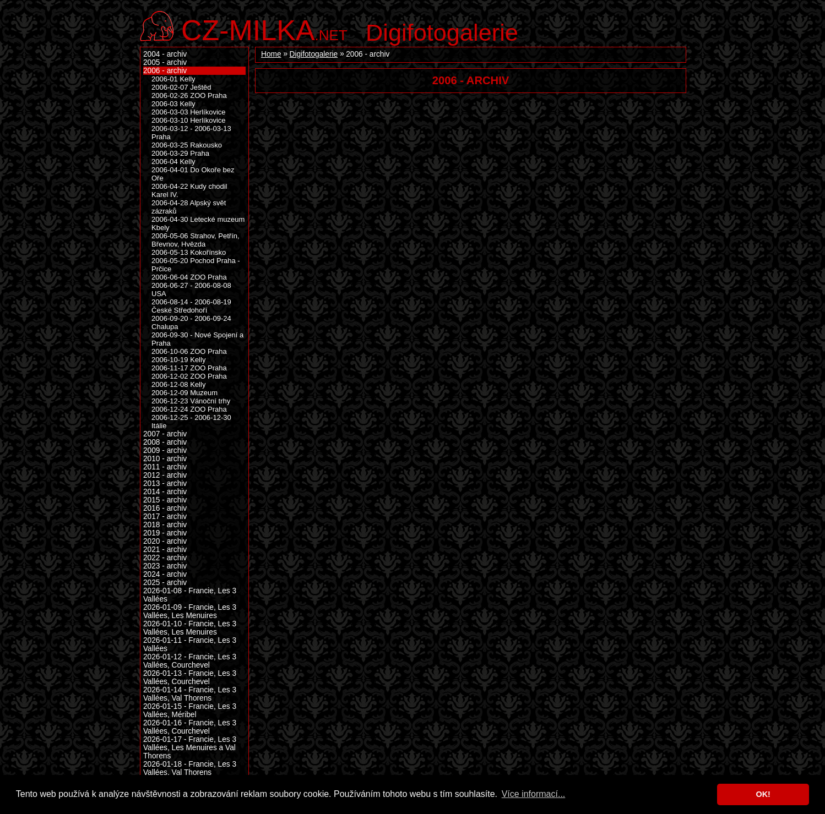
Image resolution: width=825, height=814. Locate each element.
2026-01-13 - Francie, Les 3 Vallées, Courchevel (189, 677)
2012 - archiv (165, 475)
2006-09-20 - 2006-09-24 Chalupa (191, 322)
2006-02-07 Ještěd (181, 87)
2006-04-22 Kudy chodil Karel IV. (189, 190)
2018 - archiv (165, 525)
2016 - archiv (165, 508)
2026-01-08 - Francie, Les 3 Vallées (189, 595)
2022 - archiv (165, 558)
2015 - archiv (165, 500)
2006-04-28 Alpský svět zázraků (188, 207)
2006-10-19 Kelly (178, 360)
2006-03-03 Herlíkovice (188, 112)
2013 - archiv (165, 483)
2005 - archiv (165, 62)
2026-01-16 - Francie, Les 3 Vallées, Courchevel (189, 727)
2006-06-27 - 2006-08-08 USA (191, 289)
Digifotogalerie (442, 32)
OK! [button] (763, 794)
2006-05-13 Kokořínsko (188, 252)
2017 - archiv (165, 516)
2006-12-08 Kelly (178, 384)
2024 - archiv (165, 574)
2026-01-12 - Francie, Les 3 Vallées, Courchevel (189, 661)
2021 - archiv (165, 549)
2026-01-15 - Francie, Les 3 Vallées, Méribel (189, 710)
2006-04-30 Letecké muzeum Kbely (198, 223)
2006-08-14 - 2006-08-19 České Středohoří (191, 306)
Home (271, 54)
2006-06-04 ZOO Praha (189, 277)
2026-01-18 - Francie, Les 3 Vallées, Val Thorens (189, 768)
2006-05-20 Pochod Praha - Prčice (195, 264)
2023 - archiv (165, 566)
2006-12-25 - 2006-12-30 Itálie (191, 421)
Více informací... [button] (534, 794)
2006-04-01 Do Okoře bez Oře (193, 174)
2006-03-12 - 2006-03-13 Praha (191, 132)
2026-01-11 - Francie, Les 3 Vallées (189, 644)
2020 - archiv (165, 541)
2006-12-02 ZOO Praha (189, 376)
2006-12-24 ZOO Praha (189, 409)
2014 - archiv (165, 492)
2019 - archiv (165, 533)
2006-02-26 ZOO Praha (189, 95)
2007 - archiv (165, 434)
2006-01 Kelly (173, 79)
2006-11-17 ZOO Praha (189, 368)
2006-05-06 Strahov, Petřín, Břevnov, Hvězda (195, 240)
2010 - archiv (165, 459)
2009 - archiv (165, 450)
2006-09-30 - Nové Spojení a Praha (197, 339)
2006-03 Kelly (173, 104)
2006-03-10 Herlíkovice (188, 120)
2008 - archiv (165, 442)
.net (264, 28)
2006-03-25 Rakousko (186, 145)
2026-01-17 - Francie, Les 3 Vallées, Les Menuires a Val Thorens (189, 747)
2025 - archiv (165, 582)
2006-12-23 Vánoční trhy (190, 401)
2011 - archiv (165, 467)
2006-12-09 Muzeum (184, 393)
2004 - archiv (165, 54)
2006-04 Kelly (173, 161)
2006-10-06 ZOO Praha (189, 351)
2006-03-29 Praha (180, 153)
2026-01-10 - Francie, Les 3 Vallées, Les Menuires (189, 628)
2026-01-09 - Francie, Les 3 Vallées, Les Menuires (189, 611)
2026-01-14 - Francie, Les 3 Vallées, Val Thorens (189, 694)
